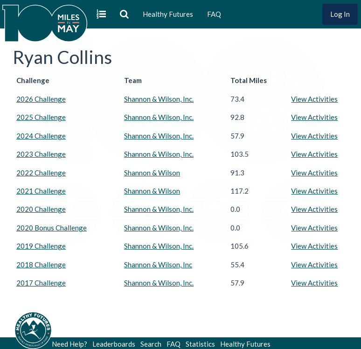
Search (150, 344)
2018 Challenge (41, 264)
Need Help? (69, 344)
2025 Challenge (41, 117)
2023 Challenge (41, 154)
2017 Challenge (41, 283)
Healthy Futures (168, 14)
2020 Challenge (41, 209)
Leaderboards (113, 344)
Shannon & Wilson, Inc (158, 264)
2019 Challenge (41, 246)
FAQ (214, 14)
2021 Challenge (41, 191)
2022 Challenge (41, 172)
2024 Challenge (41, 136)
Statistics (200, 344)
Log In (340, 14)
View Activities (314, 99)
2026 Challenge (41, 99)
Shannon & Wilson (152, 172)
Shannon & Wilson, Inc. (159, 99)
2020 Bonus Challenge (51, 227)
